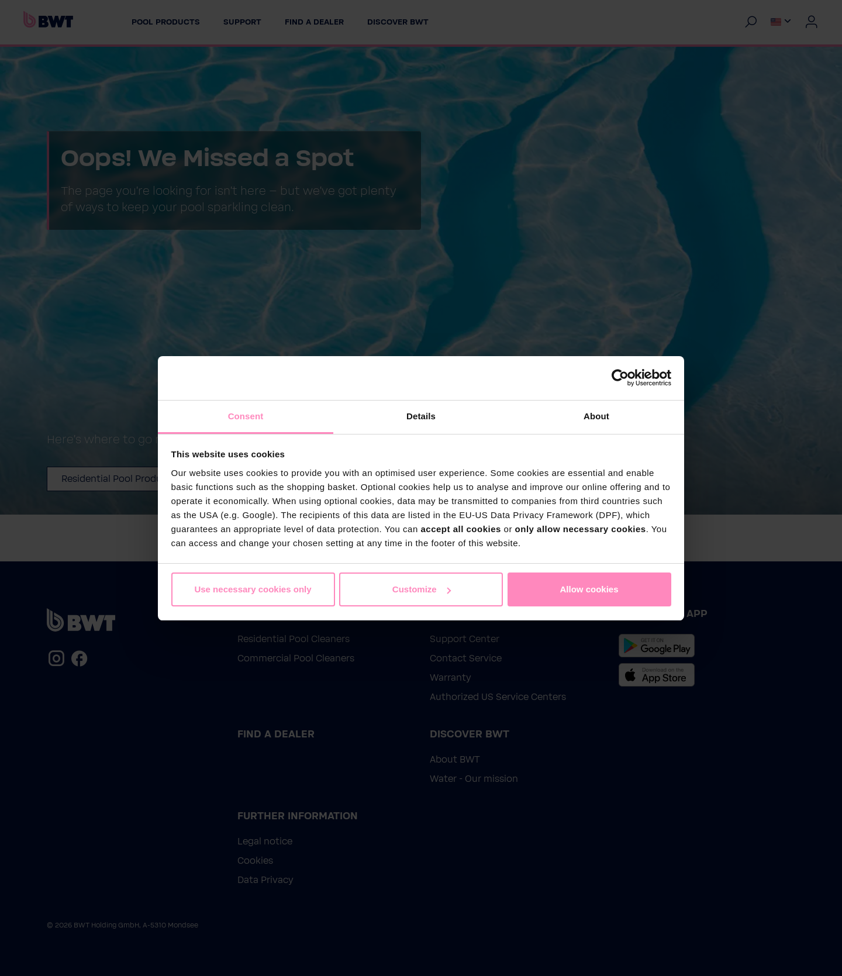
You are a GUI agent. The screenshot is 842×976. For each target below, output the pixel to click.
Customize (421, 589)
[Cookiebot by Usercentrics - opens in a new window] (620, 378)
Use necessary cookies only (252, 589)
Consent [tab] (246, 416)
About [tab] (596, 416)
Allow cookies (589, 589)
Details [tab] (421, 416)
